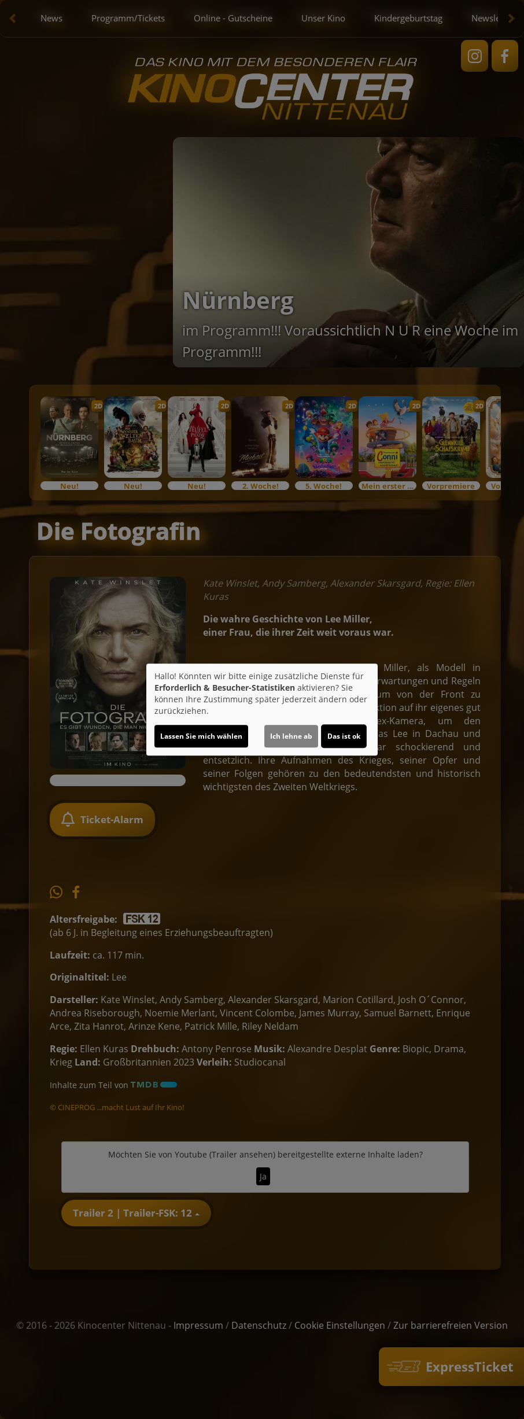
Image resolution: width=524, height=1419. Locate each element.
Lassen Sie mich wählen (201, 736)
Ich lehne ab (291, 736)
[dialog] (262, 710)
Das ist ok (343, 736)
